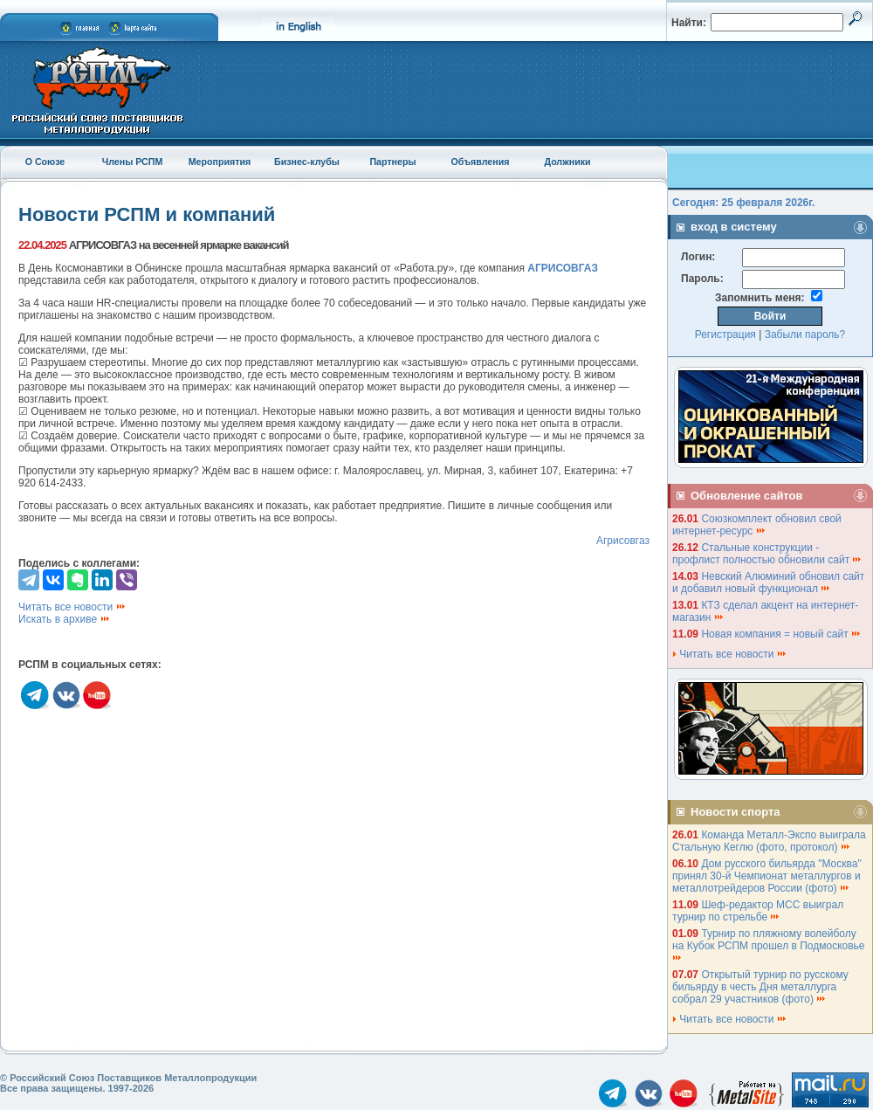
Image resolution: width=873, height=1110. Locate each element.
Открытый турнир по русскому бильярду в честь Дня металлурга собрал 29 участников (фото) (760, 987)
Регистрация (725, 334)
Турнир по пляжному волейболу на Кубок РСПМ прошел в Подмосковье (770, 944)
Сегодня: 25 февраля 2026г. (743, 202)
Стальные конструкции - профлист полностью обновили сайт (767, 553)
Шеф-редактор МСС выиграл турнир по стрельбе (757, 911)
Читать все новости (72, 607)
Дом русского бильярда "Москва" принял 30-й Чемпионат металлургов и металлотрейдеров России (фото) (767, 876)
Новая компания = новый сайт (781, 634)
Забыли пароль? (805, 334)
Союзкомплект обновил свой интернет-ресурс (757, 525)
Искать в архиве (64, 619)
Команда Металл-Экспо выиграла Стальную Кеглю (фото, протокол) (769, 841)
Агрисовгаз (623, 540)
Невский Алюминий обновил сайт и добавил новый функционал (768, 582)
